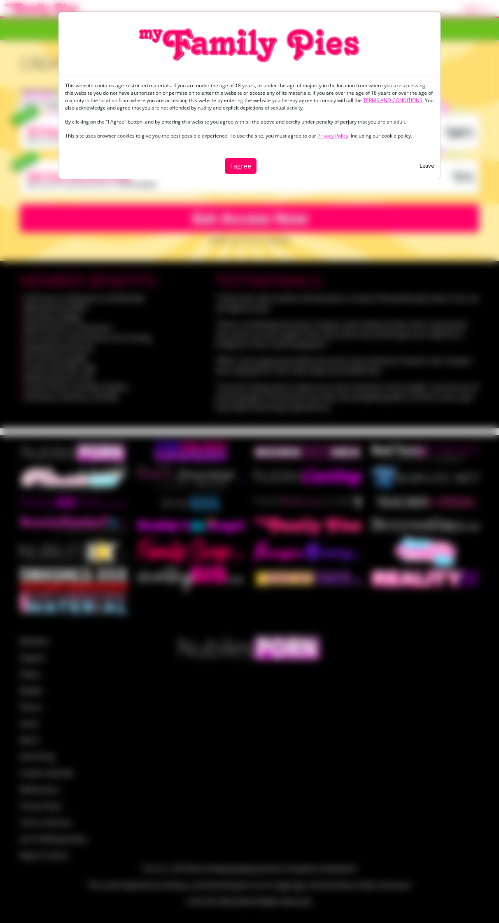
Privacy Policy (332, 135)
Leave (427, 165)
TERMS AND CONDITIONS (392, 100)
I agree (240, 166)
